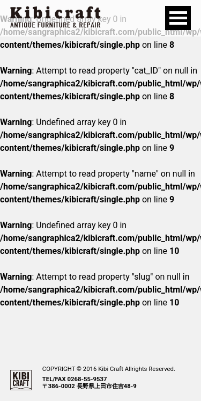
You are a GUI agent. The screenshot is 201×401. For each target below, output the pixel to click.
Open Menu (178, 18)
